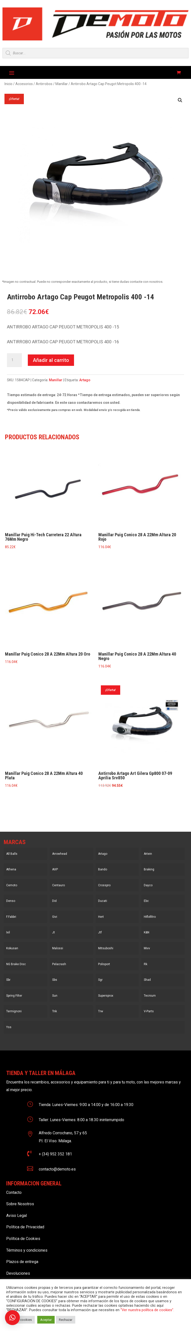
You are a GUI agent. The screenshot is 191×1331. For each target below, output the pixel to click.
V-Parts (149, 1011)
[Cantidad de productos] (14, 360)
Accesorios (24, 84)
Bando (102, 869)
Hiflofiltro (150, 917)
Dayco (148, 885)
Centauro (58, 885)
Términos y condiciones (26, 1250)
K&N (146, 932)
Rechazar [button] (65, 1320)
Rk (145, 964)
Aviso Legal (16, 1215)
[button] (180, 100)
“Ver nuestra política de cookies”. (147, 1310)
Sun (54, 995)
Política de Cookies (23, 1238)
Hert (101, 917)
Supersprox (105, 995)
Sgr (100, 980)
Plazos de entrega (22, 1261)
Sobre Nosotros (20, 1204)
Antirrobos (44, 84)
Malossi (57, 948)
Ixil (8, 932)
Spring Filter (14, 995)
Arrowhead (59, 854)
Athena (11, 869)
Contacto (14, 1192)
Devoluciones (18, 1273)
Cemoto (11, 885)
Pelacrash (59, 964)
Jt (53, 932)
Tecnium (150, 995)
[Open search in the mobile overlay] (95, 53)
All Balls (11, 854)
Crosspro (104, 885)
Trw (100, 1011)
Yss (8, 1027)
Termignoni (14, 1011)
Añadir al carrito (51, 360)
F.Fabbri (11, 917)
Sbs (54, 980)
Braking (149, 869)
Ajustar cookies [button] (20, 1320)
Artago (84, 380)
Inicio (8, 84)
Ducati (102, 901)
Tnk (54, 1011)
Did (54, 901)
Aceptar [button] (46, 1320)
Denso (10, 901)
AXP (55, 869)
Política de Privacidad (25, 1227)
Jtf (100, 932)
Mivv (147, 948)
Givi (54, 917)
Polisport (104, 964)
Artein (148, 854)
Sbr (8, 980)
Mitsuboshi (105, 948)
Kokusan (12, 948)
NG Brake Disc (16, 964)
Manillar (61, 84)
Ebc (146, 901)
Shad (147, 980)
